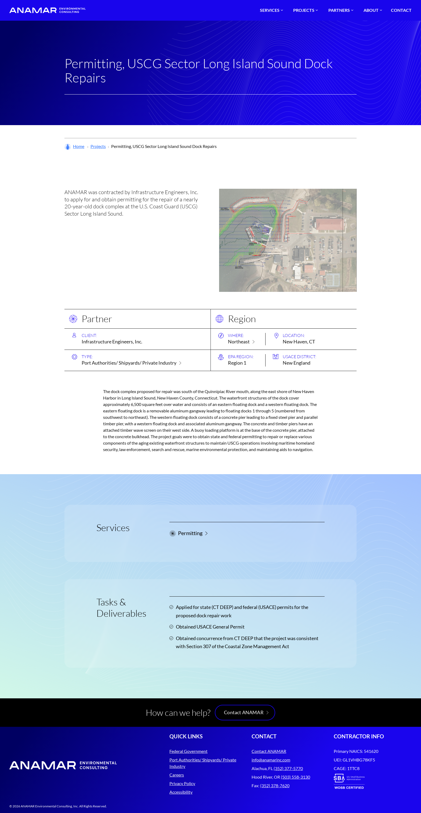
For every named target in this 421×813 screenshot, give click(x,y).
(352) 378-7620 (274, 785)
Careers (176, 774)
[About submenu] (372, 10)
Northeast (239, 341)
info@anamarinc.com (271, 759)
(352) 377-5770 (288, 768)
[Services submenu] (270, 10)
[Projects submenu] (305, 10)
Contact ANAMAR (244, 712)
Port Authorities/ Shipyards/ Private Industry (129, 363)
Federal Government (188, 751)
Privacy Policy (182, 783)
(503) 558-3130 (295, 776)
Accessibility (181, 791)
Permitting (190, 533)
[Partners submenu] (340, 10)
